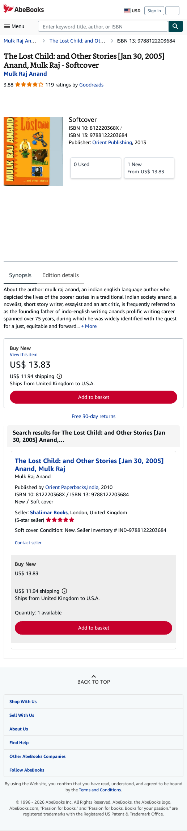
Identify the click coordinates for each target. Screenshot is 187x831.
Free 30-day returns (93, 416)
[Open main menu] (16, 26)
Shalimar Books (49, 512)
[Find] (176, 26)
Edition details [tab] (60, 275)
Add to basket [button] (93, 397)
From (149, 167)
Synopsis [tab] (20, 275)
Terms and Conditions (100, 789)
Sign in (154, 10)
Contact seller (28, 542)
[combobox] (103, 26)
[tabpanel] (91, 308)
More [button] (91, 326)
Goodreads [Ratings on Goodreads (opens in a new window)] (91, 84)
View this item (24, 354)
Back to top (93, 682)
